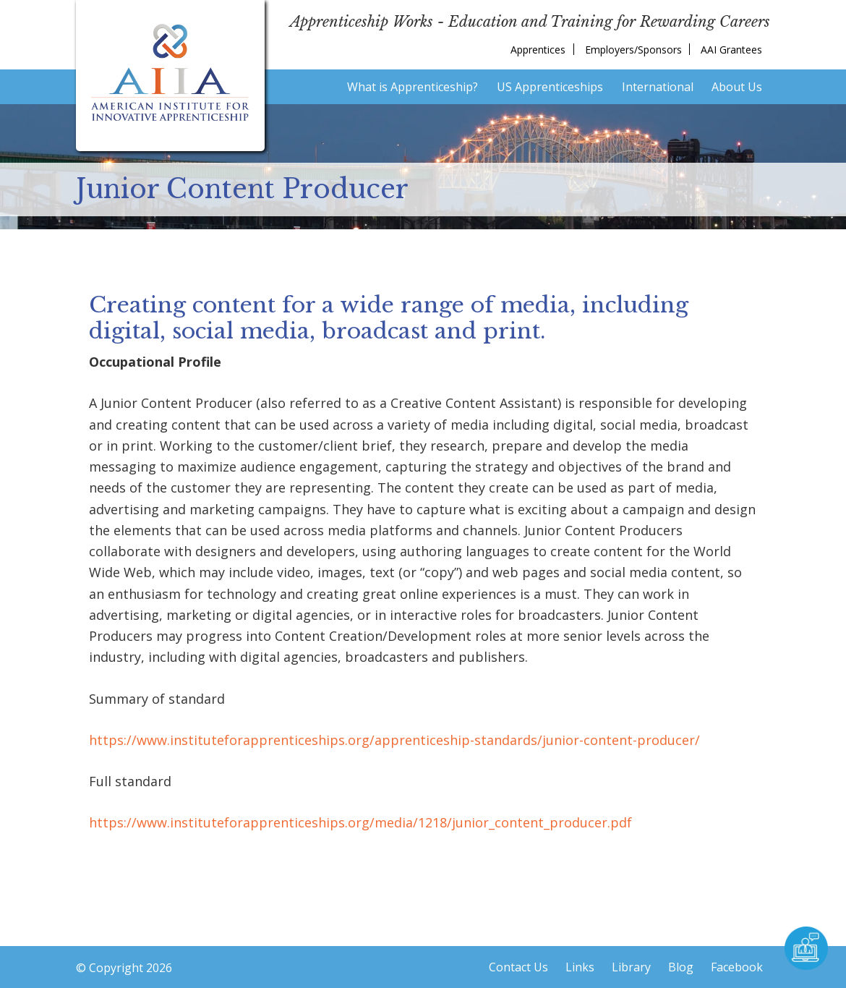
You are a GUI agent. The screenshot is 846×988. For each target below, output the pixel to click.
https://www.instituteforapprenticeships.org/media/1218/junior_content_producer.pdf (360, 822)
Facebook (737, 967)
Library (631, 967)
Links (579, 967)
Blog (680, 967)
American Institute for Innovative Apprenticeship (170, 72)
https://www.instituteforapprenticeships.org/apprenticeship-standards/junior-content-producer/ (394, 740)
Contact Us (518, 967)
